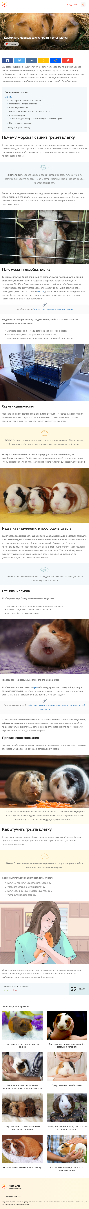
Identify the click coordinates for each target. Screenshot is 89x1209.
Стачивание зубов (17, 115)
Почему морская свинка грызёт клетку (24, 101)
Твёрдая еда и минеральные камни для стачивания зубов (37, 119)
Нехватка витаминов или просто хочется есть (29, 111)
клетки (40, 291)
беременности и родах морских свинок (53, 309)
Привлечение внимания (20, 123)
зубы (35, 687)
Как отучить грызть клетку (18, 128)
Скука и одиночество (18, 108)
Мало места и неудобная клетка (23, 104)
